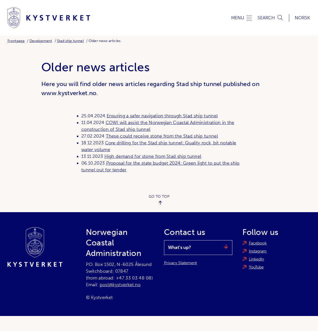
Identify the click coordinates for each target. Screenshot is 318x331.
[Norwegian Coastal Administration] (49, 18)
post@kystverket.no (120, 284)
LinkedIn (256, 259)
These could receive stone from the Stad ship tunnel (162, 136)
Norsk (302, 18)
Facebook (258, 243)
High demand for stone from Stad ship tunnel (152, 156)
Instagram (258, 251)
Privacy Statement (180, 262)
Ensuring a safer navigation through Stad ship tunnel (162, 116)
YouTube (256, 267)
